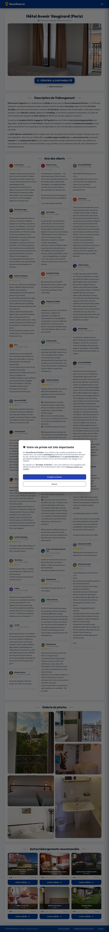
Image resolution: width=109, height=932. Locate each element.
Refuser (54, 484)
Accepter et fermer (54, 477)
